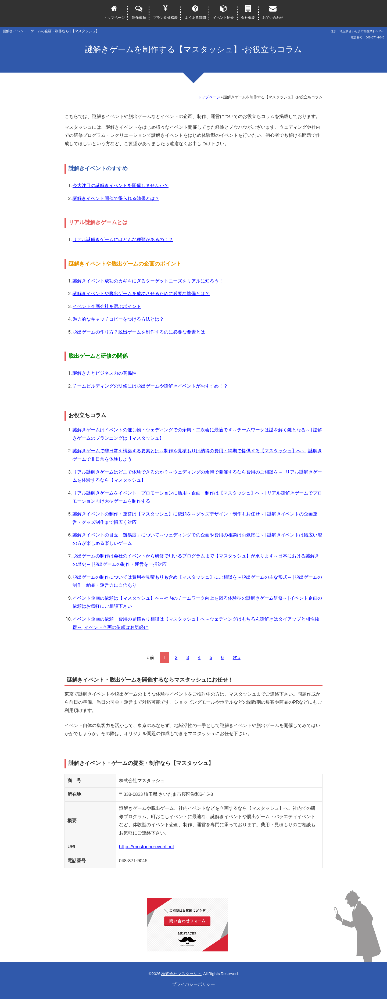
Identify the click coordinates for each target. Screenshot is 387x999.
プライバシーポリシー (193, 984)
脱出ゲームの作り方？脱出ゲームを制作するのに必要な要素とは (139, 332)
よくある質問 (195, 18)
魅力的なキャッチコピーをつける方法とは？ (118, 319)
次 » (237, 657)
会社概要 (248, 18)
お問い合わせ (272, 18)
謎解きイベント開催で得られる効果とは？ (116, 198)
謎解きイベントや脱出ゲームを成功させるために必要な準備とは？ (141, 293)
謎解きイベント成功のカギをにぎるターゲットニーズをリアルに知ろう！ (148, 281)
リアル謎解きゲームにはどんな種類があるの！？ (123, 239)
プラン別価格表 (165, 18)
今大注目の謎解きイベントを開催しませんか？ (121, 185)
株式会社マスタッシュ (181, 974)
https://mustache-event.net (146, 846)
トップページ (114, 18)
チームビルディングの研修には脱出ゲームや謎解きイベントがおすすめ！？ (150, 386)
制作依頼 (139, 18)
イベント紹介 (223, 18)
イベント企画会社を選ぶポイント (107, 306)
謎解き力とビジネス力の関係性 (105, 373)
